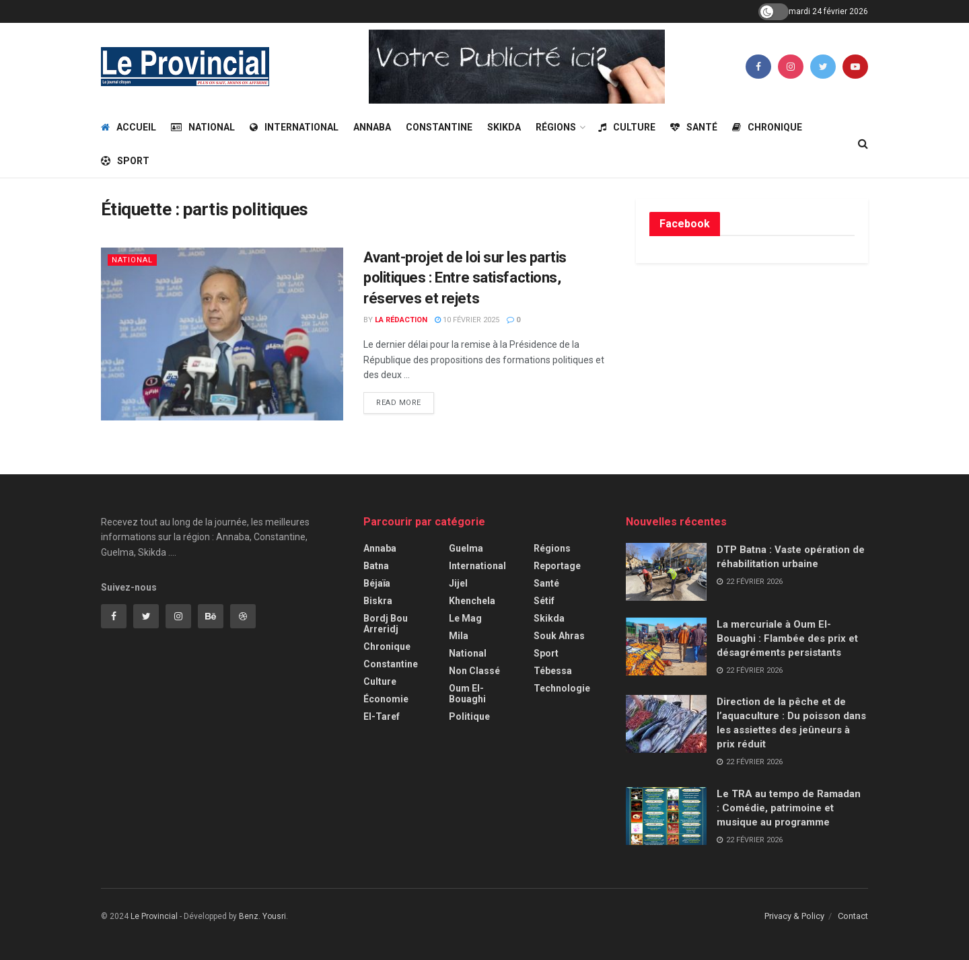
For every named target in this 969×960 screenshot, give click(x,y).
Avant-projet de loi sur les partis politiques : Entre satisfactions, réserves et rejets (465, 278)
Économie (385, 699)
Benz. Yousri (262, 916)
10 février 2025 (467, 320)
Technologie (562, 688)
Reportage (557, 565)
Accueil (128, 127)
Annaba (372, 127)
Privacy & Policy (794, 916)
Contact (853, 916)
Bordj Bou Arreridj (385, 623)
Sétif (544, 600)
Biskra (377, 600)
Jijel (458, 583)
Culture (626, 127)
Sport (125, 160)
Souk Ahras (559, 635)
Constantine (439, 127)
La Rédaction (401, 320)
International (294, 127)
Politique (469, 716)
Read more (398, 402)
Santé (693, 127)
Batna (376, 565)
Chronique (767, 127)
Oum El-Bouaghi (467, 693)
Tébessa (553, 670)
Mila (458, 635)
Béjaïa (376, 583)
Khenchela (472, 600)
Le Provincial (154, 916)
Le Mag (465, 618)
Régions (556, 127)
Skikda (504, 127)
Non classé (474, 670)
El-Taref (381, 716)
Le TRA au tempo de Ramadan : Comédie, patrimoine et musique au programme (790, 808)
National (203, 127)
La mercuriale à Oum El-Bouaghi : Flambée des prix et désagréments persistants (787, 638)
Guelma (466, 548)
